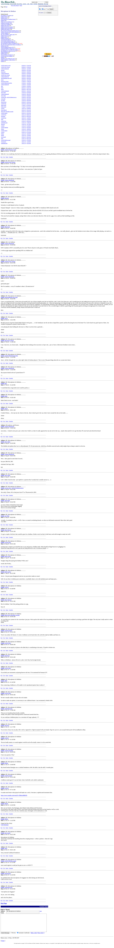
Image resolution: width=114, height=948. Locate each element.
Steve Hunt (3, 92)
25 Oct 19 (24, 140)
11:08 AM (29, 122)
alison (2, 79)
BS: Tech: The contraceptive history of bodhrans (11, 44)
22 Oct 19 (24, 130)
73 (17, 43)
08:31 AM (29, 89)
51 (13, 21)
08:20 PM (29, 100)
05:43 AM (29, 102)
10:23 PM (29, 79)
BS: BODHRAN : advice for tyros (8, 51)
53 (11, 24)
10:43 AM (29, 91)
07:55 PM (29, 140)
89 (5, 20)
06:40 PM (29, 76)
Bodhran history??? (5, 35)
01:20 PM (29, 86)
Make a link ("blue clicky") (37, 936)
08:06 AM (29, 114)
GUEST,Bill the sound (5, 140)
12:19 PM (29, 83)
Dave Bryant (3, 102)
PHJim (2, 129)
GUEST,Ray (3, 114)
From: (2, 149)
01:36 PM (29, 119)
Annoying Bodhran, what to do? (7, 48)
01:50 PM (29, 125)
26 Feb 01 (24, 65)
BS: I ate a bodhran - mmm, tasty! (8, 34)
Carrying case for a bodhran (6, 56)
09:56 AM (29, 121)
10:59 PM (29, 133)
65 (10, 35)
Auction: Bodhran (4, 33)
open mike (3, 98)
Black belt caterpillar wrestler (7, 111)
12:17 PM (29, 124)
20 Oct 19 (24, 110)
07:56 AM (29, 67)
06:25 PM (29, 97)
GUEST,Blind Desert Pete (6, 83)
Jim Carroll (3, 137)
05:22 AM (29, 106)
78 (14, 40)
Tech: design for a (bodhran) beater (8, 19)
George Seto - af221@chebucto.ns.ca (8, 97)
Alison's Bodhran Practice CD (7, 47)
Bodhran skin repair (5, 25)
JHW (2, 119)
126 (10, 23)
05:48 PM (29, 108)
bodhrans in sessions (5, 23)
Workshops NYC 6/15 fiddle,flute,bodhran (9, 49)
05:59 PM (29, 73)
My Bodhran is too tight (6, 15)
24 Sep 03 (24, 102)
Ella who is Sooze (5, 81)
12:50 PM (29, 141)
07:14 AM (29, 132)
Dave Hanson (4, 110)
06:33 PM (29, 75)
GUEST (2, 108)
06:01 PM (29, 94)
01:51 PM (29, 70)
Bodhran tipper (4, 53)
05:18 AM (29, 105)
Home (21, 5)
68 (20, 32)
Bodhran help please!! (5, 29)
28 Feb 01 (24, 87)
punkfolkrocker (4, 122)
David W (3, 124)
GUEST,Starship (4, 127)
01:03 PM (29, 143)
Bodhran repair (4, 18)
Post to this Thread (15, 5)
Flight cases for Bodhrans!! (6, 21)
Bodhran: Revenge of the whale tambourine (10, 32)
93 (7, 46)
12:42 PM (29, 84)
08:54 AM (29, 116)
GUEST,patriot (4, 113)
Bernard (2, 70)
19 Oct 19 (24, 108)
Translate (11, 157)
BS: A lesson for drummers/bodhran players (10, 30)
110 (12, 15)
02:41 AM (29, 110)
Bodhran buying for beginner (7, 26)
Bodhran (2, 20)
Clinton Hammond (5, 68)
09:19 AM (29, 103)
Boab (2, 87)
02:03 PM (29, 127)
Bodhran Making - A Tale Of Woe (8, 59)
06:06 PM (29, 95)
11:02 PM (29, 135)
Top (4, 157)
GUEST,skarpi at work (6, 65)
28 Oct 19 (24, 141)
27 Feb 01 (24, 81)
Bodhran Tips (3, 46)
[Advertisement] (48, 26)
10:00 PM (29, 129)
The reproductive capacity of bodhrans (9, 43)
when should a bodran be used (7, 40)
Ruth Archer (3, 105)
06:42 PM (29, 78)
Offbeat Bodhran (4, 52)
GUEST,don (3, 103)
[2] (6, 7)
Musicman (3, 71)
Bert (2, 86)
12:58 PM (29, 118)
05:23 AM (29, 130)
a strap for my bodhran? (6, 24)
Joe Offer (3, 100)
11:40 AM (29, 81)
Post (1, 157)
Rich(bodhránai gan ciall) (6, 78)
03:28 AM (29, 87)
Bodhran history (4, 16)
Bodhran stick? (4, 37)
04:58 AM (29, 111)
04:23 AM (29, 137)
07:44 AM (29, 65)
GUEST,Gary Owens (5, 67)
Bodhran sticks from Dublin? (7, 28)
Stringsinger (3, 141)
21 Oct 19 (24, 121)
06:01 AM (29, 138)
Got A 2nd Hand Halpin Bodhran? (8, 42)
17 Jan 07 (24, 105)
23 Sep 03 (24, 92)
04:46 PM (29, 71)
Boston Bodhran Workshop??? (7, 54)
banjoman (3, 116)
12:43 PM (29, 68)
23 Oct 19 (24, 137)
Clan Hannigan (4, 824)
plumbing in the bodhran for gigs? (8, 58)
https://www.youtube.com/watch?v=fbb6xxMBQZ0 (14, 795)
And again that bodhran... (6, 39)
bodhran (2, 61)
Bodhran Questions (5, 38)
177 (15, 48)
